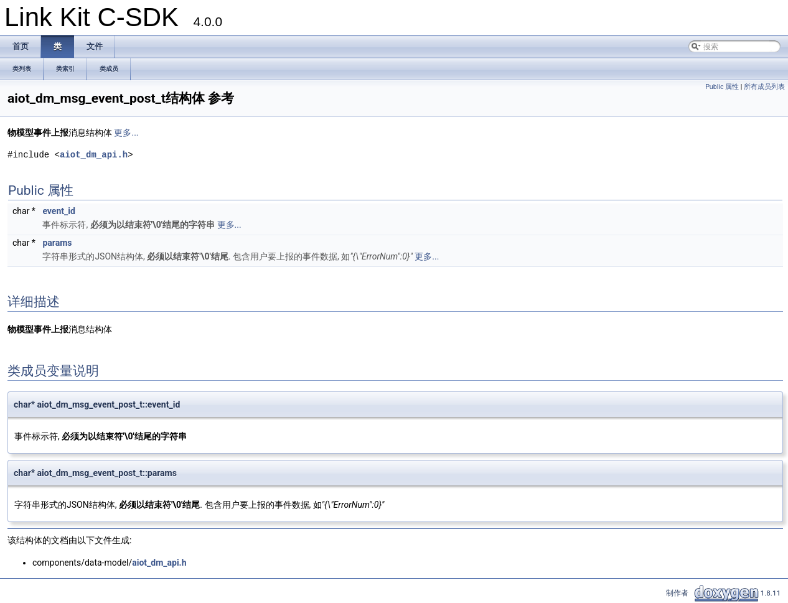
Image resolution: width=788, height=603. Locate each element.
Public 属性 (722, 87)
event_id (58, 211)
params (57, 243)
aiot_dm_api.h (94, 155)
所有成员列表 (764, 87)
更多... (126, 133)
